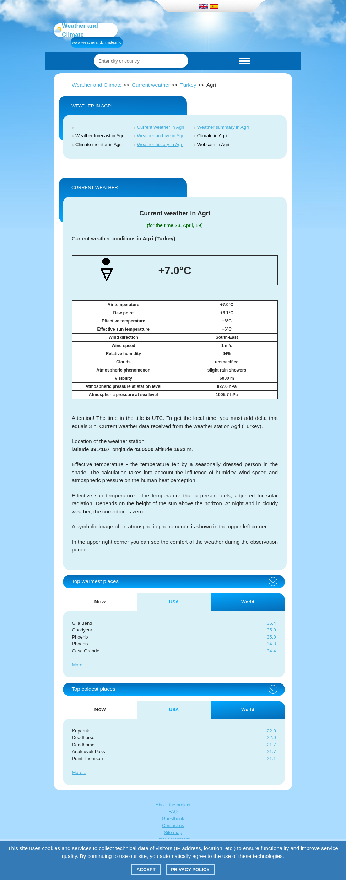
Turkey (188, 85)
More (77, 664)
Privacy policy (190, 869)
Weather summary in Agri (223, 127)
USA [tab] (174, 601)
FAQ (173, 811)
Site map (173, 832)
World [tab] (247, 601)
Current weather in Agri (160, 127)
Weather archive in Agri (161, 135)
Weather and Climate (97, 85)
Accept (145, 869)
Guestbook (173, 818)
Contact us (173, 825)
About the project (173, 804)
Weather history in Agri (160, 144)
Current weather (151, 85)
